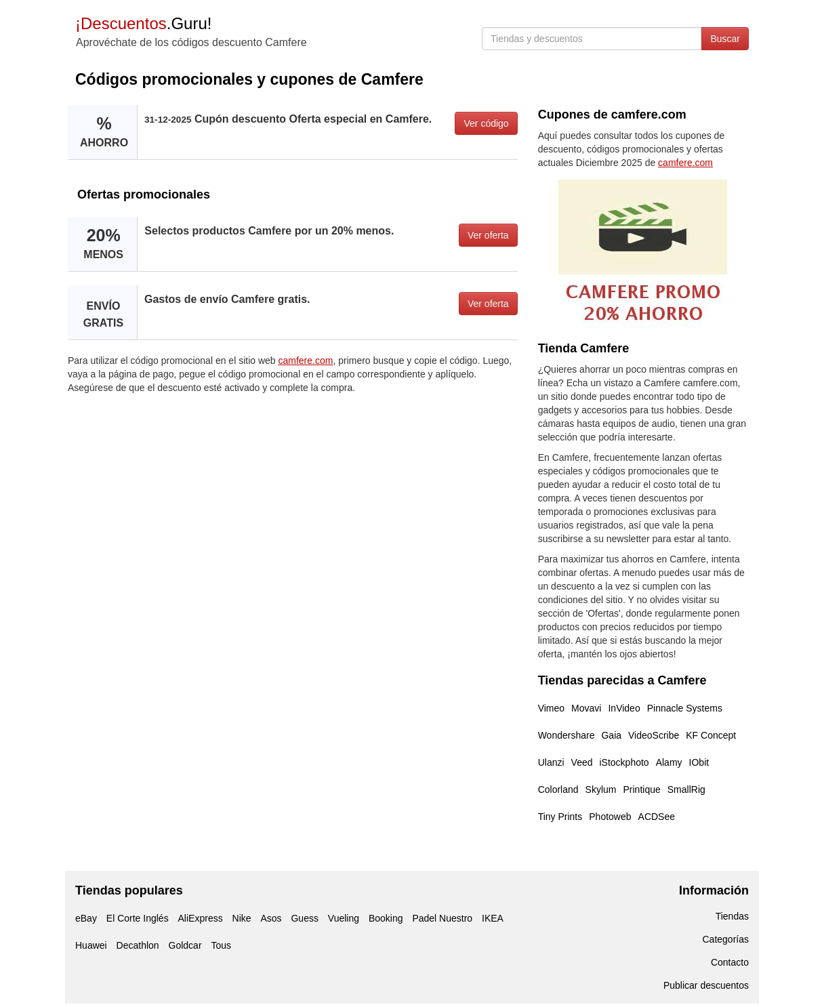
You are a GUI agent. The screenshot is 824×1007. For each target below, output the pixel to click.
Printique (642, 789)
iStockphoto (624, 762)
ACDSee (656, 816)
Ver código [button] (486, 123)
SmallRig (686, 789)
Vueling (343, 918)
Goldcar (185, 945)
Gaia (611, 735)
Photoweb (610, 816)
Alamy (669, 762)
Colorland (558, 789)
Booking (386, 918)
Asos (270, 918)
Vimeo (551, 708)
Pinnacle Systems (684, 708)
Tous (221, 945)
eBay (86, 918)
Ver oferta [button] (488, 235)
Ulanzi (551, 762)
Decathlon (138, 945)
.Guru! (143, 23)
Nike (241, 918)
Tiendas (732, 916)
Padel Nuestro (442, 918)
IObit (699, 762)
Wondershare (566, 735)
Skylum (601, 789)
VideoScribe (653, 735)
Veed (582, 762)
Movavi (586, 708)
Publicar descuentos (706, 985)
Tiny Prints (560, 816)
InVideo (624, 708)
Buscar (725, 38)
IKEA (492, 918)
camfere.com (306, 360)
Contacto (730, 962)
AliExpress (200, 918)
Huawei (91, 945)
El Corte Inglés (137, 918)
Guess (304, 918)
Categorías (726, 939)
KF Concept (711, 735)
